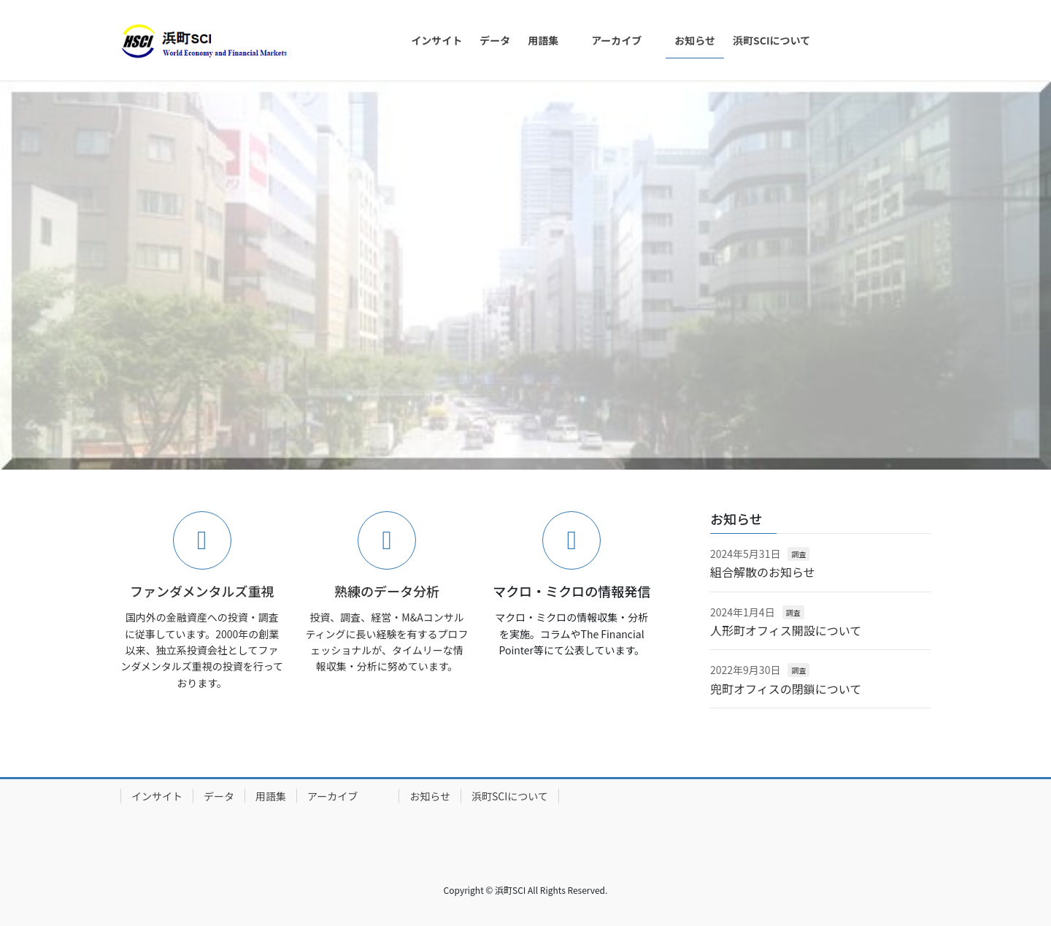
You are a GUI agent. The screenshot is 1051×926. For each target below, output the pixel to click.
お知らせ (429, 796)
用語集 (270, 796)
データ (219, 796)
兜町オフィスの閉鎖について (785, 688)
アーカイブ (347, 796)
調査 (798, 553)
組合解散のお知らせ (762, 572)
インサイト (156, 796)
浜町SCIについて (509, 796)
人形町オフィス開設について (785, 630)
